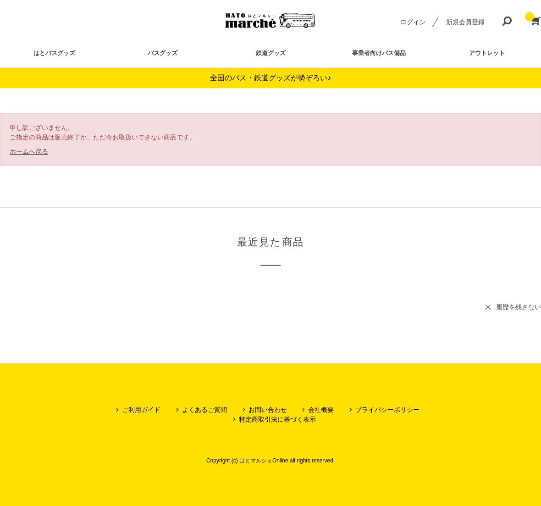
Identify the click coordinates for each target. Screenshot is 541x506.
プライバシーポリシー (387, 409)
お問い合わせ (267, 409)
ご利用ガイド (141, 409)
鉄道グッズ (271, 53)
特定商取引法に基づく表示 (277, 419)
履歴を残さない (518, 307)
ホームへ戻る (29, 151)
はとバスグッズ (54, 53)
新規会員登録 (465, 22)
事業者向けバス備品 (379, 53)
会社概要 (321, 409)
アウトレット (487, 53)
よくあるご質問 (204, 409)
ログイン (413, 22)
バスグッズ (162, 53)
